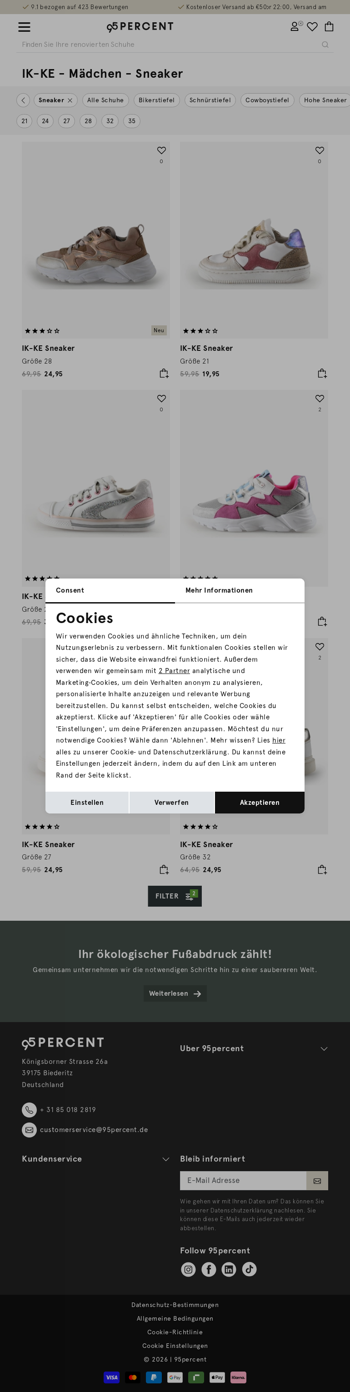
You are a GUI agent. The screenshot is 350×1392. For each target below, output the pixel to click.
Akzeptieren (260, 802)
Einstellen (87, 802)
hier (278, 740)
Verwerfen (172, 802)
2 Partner (174, 671)
